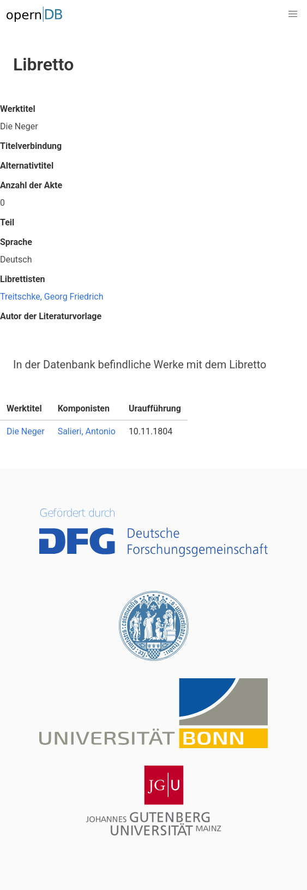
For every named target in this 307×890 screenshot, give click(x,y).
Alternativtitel (26, 165)
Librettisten (22, 279)
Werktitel (17, 109)
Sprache (16, 242)
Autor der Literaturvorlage (50, 316)
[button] (293, 14)
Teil (7, 222)
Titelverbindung (31, 146)
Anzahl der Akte (31, 185)
